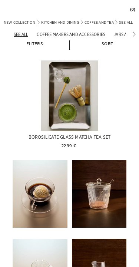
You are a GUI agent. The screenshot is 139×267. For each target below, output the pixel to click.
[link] (130, 9)
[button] (34, 43)
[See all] (21, 34)
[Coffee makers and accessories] (71, 34)
